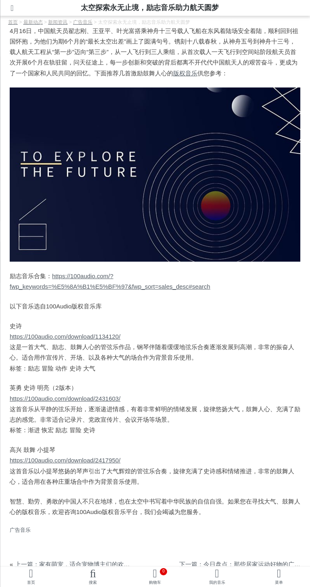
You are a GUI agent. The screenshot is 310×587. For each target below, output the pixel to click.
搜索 (93, 582)
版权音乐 (185, 73)
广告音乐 (20, 530)
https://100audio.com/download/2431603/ (65, 398)
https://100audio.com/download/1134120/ (65, 336)
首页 (31, 582)
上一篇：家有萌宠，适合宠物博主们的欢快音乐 (78, 564)
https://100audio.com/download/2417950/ (65, 460)
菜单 (279, 582)
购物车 (158, 576)
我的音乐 (217, 582)
